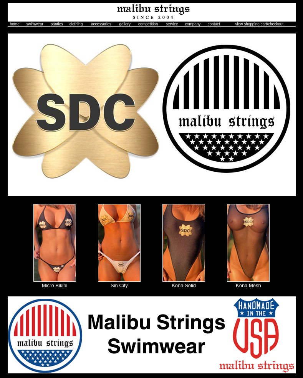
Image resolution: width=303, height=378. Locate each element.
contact (214, 24)
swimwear (34, 24)
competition (148, 24)
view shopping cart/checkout (259, 24)
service (172, 24)
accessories (101, 24)
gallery (124, 24)
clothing (76, 24)
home (15, 24)
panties (57, 24)
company (193, 24)
